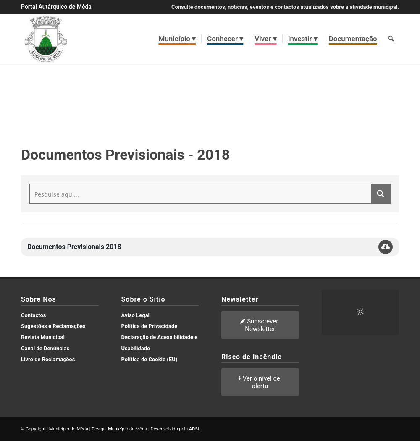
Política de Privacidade (149, 326)
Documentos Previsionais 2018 (74, 247)
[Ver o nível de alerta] (260, 382)
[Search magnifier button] (380, 193)
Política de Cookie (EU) (149, 359)
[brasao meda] (46, 38)
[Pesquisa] (391, 38)
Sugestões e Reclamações (53, 326)
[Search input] (200, 194)
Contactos (33, 315)
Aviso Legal (135, 315)
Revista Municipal (43, 337)
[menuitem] (177, 38)
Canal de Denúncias (45, 348)
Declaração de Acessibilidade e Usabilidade (159, 342)
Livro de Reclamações (48, 359)
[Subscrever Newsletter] (260, 325)
